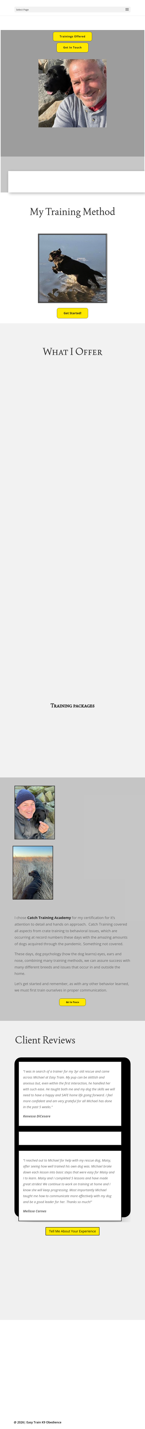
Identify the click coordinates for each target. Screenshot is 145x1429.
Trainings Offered (72, 36)
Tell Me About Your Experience (72, 1231)
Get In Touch (72, 47)
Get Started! (72, 313)
